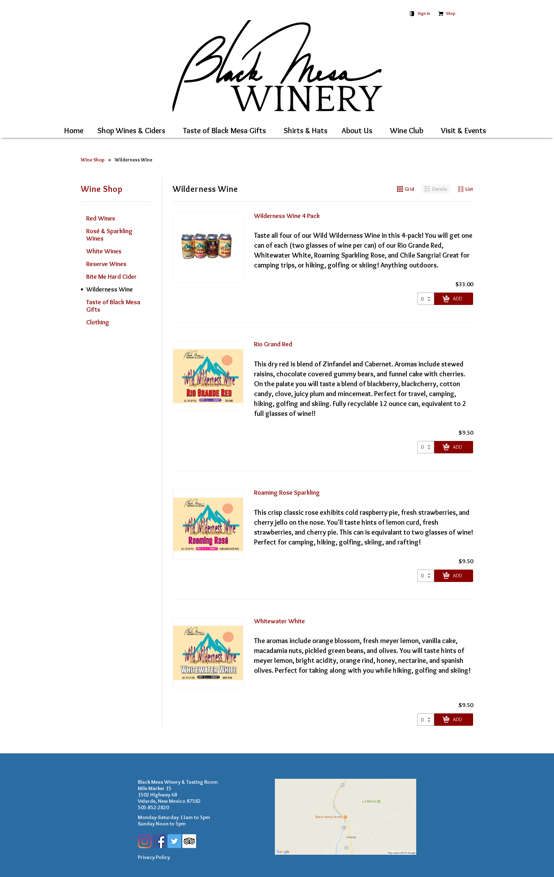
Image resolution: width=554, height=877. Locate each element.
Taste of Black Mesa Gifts (224, 130)
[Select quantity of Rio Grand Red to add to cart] (425, 447)
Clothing (97, 322)
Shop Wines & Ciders (131, 130)
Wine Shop (93, 160)
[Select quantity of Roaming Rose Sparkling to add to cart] (425, 576)
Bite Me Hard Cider (111, 277)
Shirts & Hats (306, 130)
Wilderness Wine (133, 160)
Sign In (424, 13)
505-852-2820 (153, 807)
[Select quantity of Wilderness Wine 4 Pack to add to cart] (425, 299)
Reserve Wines (106, 264)
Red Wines (100, 218)
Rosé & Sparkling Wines (109, 234)
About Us (357, 130)
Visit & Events (463, 130)
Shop (450, 13)
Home (73, 130)
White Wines (104, 251)
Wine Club (406, 130)
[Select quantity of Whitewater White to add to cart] (425, 719)
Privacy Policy (154, 857)
